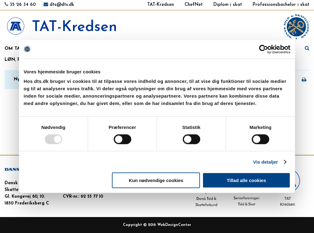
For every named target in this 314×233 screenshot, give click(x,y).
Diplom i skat (227, 4)
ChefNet (194, 4)
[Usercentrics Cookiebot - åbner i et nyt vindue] (263, 49)
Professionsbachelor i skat (281, 4)
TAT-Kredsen (160, 4)
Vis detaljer (265, 161)
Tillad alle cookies (246, 180)
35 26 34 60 (23, 4)
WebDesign (167, 225)
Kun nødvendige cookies (156, 180)
